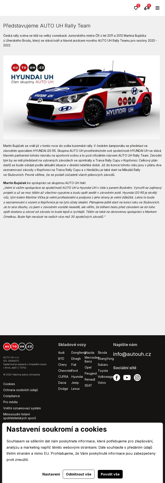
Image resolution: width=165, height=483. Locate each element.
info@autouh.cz (132, 354)
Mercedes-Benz (93, 359)
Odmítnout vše (78, 474)
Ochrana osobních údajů (20, 390)
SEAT (88, 385)
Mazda (89, 352)
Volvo (102, 382)
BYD (61, 358)
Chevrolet (65, 370)
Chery (62, 364)
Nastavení (51, 474)
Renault (90, 379)
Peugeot (91, 373)
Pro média (10, 402)
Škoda (102, 352)
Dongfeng (78, 352)
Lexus (75, 388)
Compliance (11, 396)
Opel (88, 367)
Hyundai (77, 376)
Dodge (63, 388)
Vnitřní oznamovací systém (22, 408)
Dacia (62, 382)
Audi (61, 352)
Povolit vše (110, 474)
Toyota (103, 370)
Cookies (9, 384)
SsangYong (106, 358)
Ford (74, 370)
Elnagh (76, 358)
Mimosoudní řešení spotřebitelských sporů (19, 416)
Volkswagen (106, 376)
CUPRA (63, 376)
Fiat (73, 364)
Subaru (103, 364)
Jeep (75, 382)
